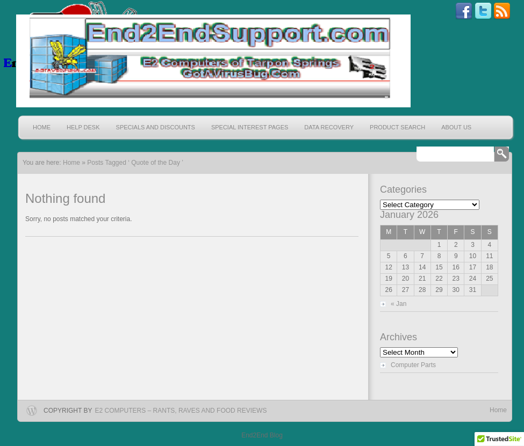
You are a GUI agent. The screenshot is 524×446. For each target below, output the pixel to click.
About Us (456, 127)
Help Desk (83, 127)
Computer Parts (413, 365)
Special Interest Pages (249, 127)
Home (42, 127)
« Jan (398, 304)
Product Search (397, 127)
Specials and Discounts (155, 127)
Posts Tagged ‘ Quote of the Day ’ (135, 162)
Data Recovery (329, 127)
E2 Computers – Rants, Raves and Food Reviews (181, 410)
